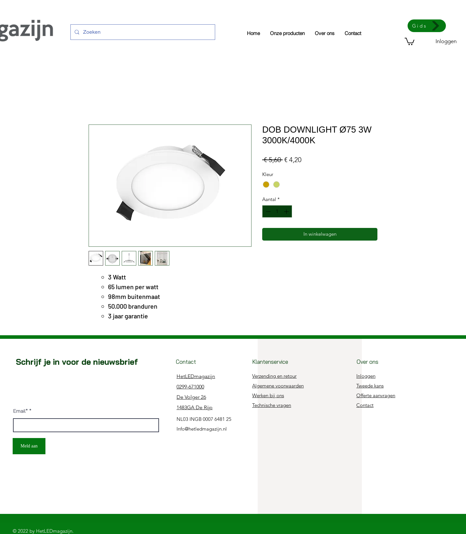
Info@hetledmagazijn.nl (202, 429)
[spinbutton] (277, 212)
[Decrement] (267, 212)
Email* (20, 410)
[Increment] (287, 212)
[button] (409, 41)
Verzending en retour (274, 376)
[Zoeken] (142, 32)
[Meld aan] (29, 446)
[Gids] (427, 25)
